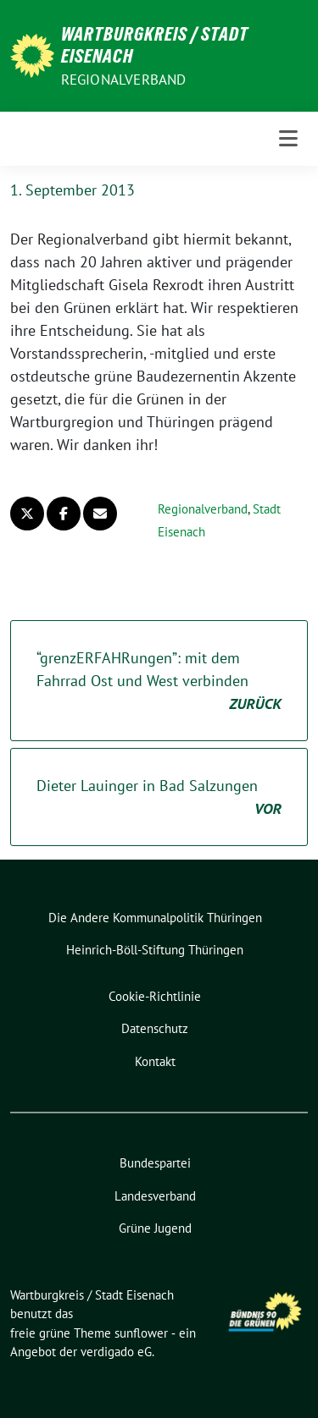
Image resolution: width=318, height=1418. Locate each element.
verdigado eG (116, 1352)
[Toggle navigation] (288, 138)
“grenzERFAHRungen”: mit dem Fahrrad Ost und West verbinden (159, 681)
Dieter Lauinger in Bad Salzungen (159, 798)
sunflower (141, 1333)
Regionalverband (124, 79)
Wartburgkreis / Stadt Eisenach (154, 45)
